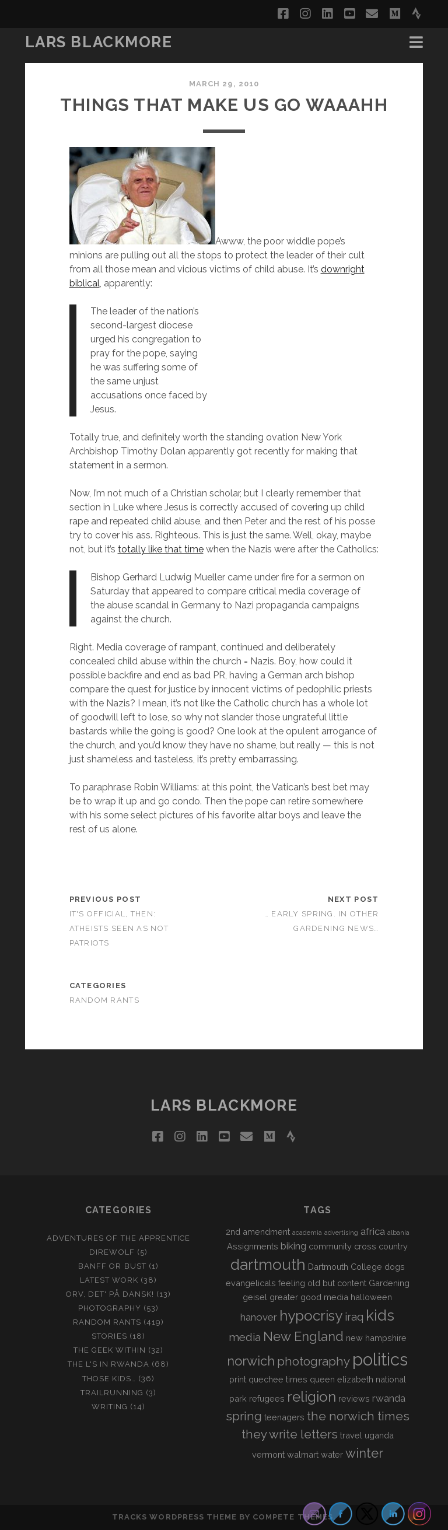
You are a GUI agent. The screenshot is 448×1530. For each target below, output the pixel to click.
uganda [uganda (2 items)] (379, 1435)
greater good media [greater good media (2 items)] (309, 1297)
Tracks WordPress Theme (174, 1517)
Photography (109, 1308)
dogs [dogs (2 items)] (394, 1267)
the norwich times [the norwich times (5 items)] (358, 1416)
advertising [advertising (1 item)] (341, 1232)
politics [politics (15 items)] (380, 1359)
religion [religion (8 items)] (311, 1396)
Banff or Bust (112, 1266)
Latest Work (109, 1280)
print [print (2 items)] (237, 1379)
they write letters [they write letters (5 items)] (290, 1434)
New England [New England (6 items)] (303, 1336)
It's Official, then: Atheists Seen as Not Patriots (119, 928)
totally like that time (161, 549)
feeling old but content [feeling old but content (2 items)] (322, 1283)
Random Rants (104, 1000)
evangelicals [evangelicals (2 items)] (251, 1283)
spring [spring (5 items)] (244, 1416)
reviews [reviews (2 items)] (354, 1398)
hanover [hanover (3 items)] (258, 1317)
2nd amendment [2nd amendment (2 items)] (258, 1232)
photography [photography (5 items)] (313, 1361)
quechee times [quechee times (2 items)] (278, 1379)
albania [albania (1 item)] (398, 1232)
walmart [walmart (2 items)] (302, 1454)
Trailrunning (112, 1392)
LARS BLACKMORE (99, 42)
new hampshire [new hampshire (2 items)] (376, 1338)
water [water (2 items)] (332, 1454)
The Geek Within (110, 1350)
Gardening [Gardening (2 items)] (389, 1283)
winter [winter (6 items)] (364, 1453)
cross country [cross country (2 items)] (381, 1246)
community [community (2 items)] (330, 1246)
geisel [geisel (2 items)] (255, 1297)
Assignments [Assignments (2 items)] (252, 1246)
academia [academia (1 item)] (307, 1232)
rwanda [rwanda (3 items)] (388, 1398)
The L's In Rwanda (109, 1364)
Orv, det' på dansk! (110, 1294)
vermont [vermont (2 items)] (268, 1454)
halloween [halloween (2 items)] (371, 1297)
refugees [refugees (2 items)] (267, 1398)
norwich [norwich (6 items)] (251, 1360)
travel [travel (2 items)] (351, 1435)
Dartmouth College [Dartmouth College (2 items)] (345, 1267)
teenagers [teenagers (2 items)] (284, 1417)
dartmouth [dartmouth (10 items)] (268, 1264)
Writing (110, 1406)
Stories (109, 1336)
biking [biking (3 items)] (293, 1246)
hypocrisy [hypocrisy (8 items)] (310, 1315)
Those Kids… (109, 1378)
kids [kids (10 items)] (380, 1315)
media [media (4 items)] (245, 1337)
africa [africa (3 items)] (372, 1231)
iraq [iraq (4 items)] (354, 1316)
